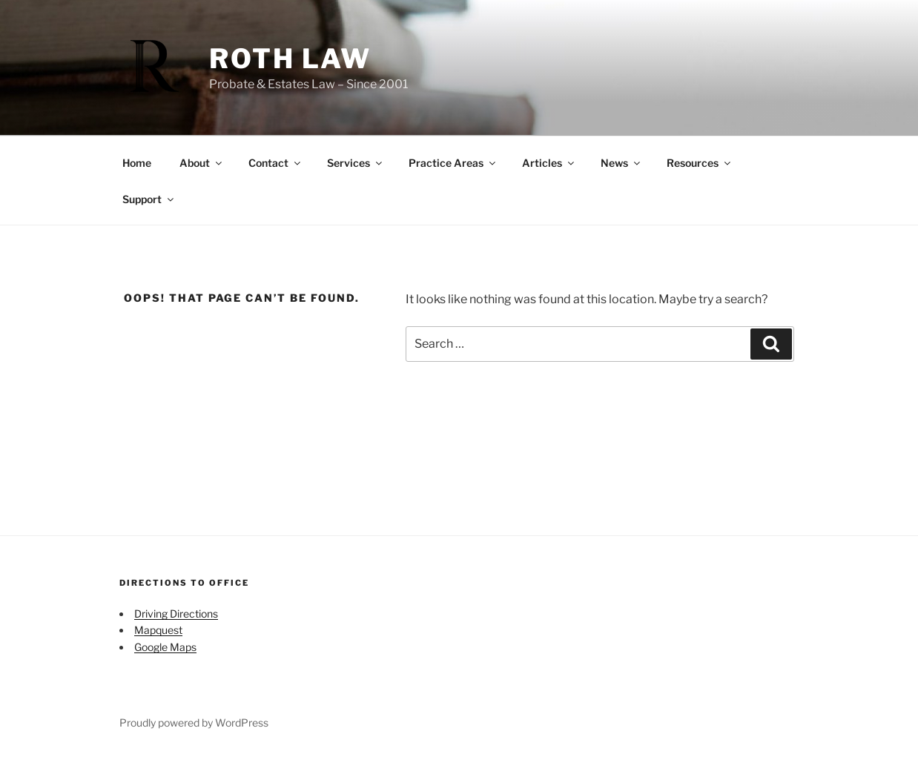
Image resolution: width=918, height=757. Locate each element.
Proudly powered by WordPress (193, 722)
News (621, 162)
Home (136, 162)
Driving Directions (176, 613)
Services (355, 162)
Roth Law (290, 58)
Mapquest (158, 630)
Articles (549, 162)
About (201, 162)
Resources (700, 162)
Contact (275, 162)
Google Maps (165, 647)
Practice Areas (453, 162)
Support (149, 199)
